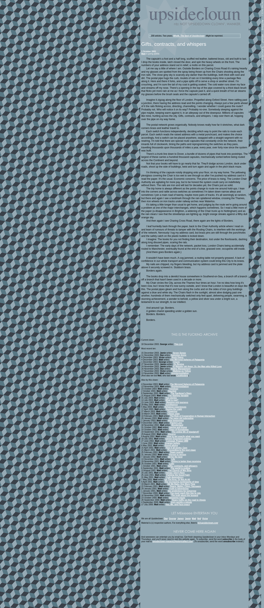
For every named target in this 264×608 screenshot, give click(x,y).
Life (173, 459)
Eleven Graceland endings (178, 439)
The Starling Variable (178, 395)
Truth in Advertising (179, 489)
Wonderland (177, 425)
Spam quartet (176, 452)
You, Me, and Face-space (177, 504)
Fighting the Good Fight (178, 475)
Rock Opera (177, 357)
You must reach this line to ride (185, 493)
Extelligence (172, 405)
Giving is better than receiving (186, 461)
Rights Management (181, 369)
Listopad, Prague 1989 (177, 441)
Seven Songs (179, 353)
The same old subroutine (181, 418)
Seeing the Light (174, 409)
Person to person (177, 454)
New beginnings (176, 420)
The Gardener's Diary (181, 393)
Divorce (172, 434)
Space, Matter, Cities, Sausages (185, 486)
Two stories (171, 398)
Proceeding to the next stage (181, 450)
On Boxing (178, 364)
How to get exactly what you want (183, 436)
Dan (166, 518)
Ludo (171, 464)
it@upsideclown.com (208, 523)
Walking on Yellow (182, 371)
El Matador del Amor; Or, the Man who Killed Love (197, 366)
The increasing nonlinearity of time (182, 482)
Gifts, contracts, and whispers (183, 466)
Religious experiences (175, 407)
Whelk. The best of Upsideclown (189, 36)
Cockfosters (182, 375)
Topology (173, 389)
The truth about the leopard (184, 495)
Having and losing (178, 427)
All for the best (175, 457)
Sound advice (171, 445)
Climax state (173, 414)
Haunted (172, 391)
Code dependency (174, 477)
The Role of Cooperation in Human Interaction (192, 416)
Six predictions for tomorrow (182, 491)
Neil (199, 518)
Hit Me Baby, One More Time (181, 484)
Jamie (188, 518)
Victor (205, 518)
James (180, 518)
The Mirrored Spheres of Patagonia (187, 360)
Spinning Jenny (178, 355)
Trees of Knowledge (179, 430)
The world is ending (180, 468)
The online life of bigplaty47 (185, 432)
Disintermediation (180, 373)
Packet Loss (176, 423)
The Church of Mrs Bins (179, 470)
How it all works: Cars (176, 448)
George (172, 518)
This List (178, 344)
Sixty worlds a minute (181, 502)
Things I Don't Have (175, 473)
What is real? (171, 400)
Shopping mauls (177, 498)
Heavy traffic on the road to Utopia (188, 500)
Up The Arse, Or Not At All (177, 479)
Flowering (172, 411)
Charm (176, 362)
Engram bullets (172, 443)
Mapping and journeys (177, 402)
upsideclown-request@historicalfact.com (172, 541)
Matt (143, 54)
